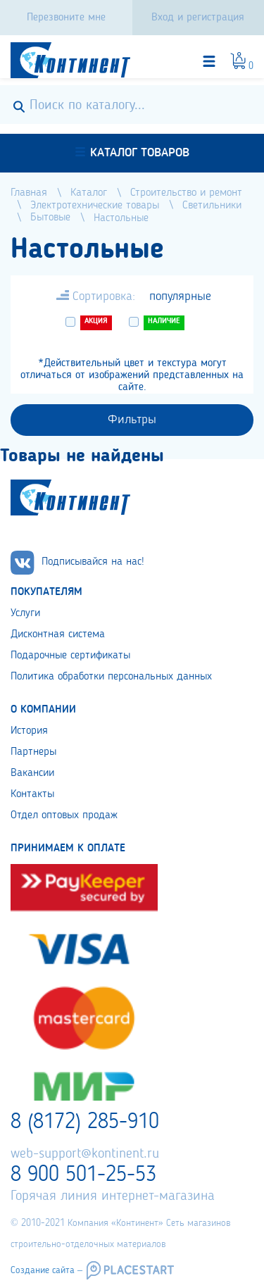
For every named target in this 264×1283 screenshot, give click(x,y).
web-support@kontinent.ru (85, 1154)
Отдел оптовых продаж (64, 815)
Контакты (32, 794)
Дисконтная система (58, 634)
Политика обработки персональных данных (111, 676)
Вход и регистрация (197, 17)
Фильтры (132, 419)
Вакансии (32, 773)
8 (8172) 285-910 (85, 1122)
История (29, 731)
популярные (180, 296)
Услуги (25, 613)
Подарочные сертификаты (70, 655)
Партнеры (33, 752)
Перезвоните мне (66, 17)
